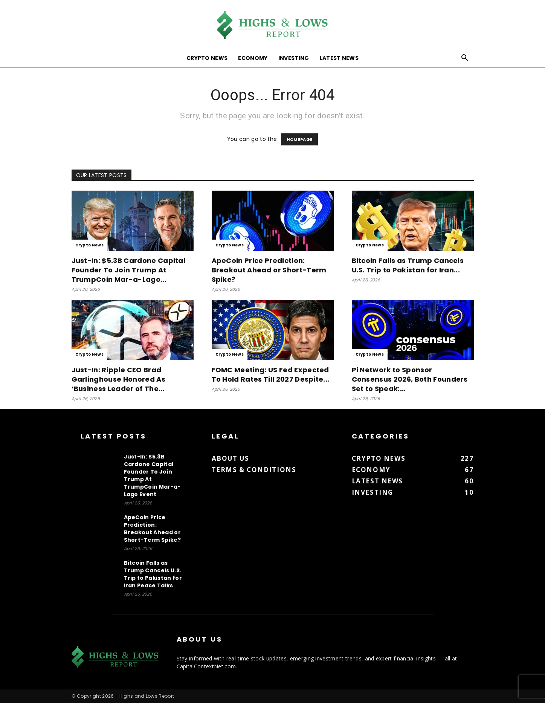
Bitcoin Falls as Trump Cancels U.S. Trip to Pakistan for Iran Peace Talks (153, 574)
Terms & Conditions (254, 469)
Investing (293, 58)
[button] (465, 58)
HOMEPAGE (300, 139)
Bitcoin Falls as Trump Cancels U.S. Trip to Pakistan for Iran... (408, 265)
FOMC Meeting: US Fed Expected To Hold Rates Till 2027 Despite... (271, 374)
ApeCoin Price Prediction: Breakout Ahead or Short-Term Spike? (269, 270)
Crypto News (207, 58)
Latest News (339, 58)
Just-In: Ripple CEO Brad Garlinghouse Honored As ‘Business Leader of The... (118, 379)
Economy (252, 58)
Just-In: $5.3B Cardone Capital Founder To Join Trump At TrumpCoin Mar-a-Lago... (129, 270)
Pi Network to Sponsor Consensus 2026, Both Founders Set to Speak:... (410, 379)
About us (230, 458)
